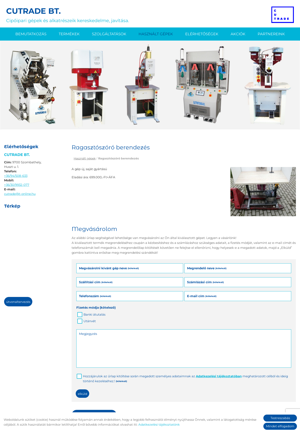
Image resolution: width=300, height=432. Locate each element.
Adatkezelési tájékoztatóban (219, 376)
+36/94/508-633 (15, 176)
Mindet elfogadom (280, 426)
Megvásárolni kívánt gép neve (109, 268)
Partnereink (271, 34)
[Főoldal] (282, 15)
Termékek (69, 34)
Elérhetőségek (201, 34)
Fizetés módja (96, 307)
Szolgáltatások (109, 34)
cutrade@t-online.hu (20, 194)
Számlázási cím (205, 282)
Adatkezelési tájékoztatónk (159, 424)
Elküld (82, 394)
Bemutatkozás (30, 34)
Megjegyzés (88, 334)
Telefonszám (95, 296)
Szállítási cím (96, 282)
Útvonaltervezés (18, 302)
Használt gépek (156, 34)
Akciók (238, 34)
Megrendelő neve (207, 268)
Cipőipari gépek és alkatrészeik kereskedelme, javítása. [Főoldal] (67, 14)
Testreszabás (280, 418)
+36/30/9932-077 (16, 185)
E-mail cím (202, 296)
